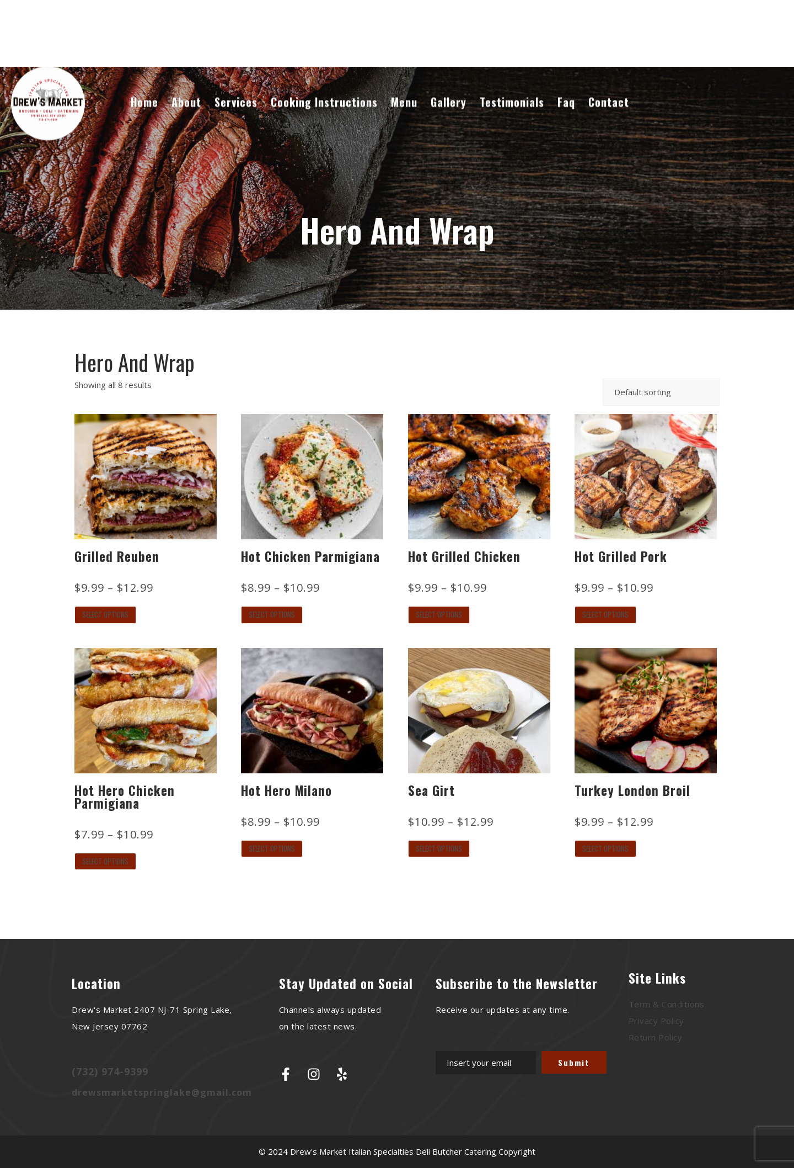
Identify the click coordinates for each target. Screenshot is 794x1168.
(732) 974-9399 (110, 1071)
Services (235, 89)
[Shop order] (661, 392)
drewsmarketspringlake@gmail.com (162, 1092)
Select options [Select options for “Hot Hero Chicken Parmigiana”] (105, 861)
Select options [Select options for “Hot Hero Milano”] (272, 848)
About (186, 89)
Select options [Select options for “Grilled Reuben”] (105, 614)
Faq (566, 89)
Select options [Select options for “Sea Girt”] (439, 848)
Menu (404, 89)
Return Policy (656, 1037)
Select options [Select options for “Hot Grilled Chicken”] (439, 614)
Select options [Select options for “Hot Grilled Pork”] (605, 614)
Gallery (448, 89)
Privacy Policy (656, 1020)
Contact (608, 89)
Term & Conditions (667, 1004)
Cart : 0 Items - (738, 22)
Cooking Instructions (324, 89)
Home (144, 89)
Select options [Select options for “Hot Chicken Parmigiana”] (272, 614)
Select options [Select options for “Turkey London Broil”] (605, 848)
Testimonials (512, 89)
